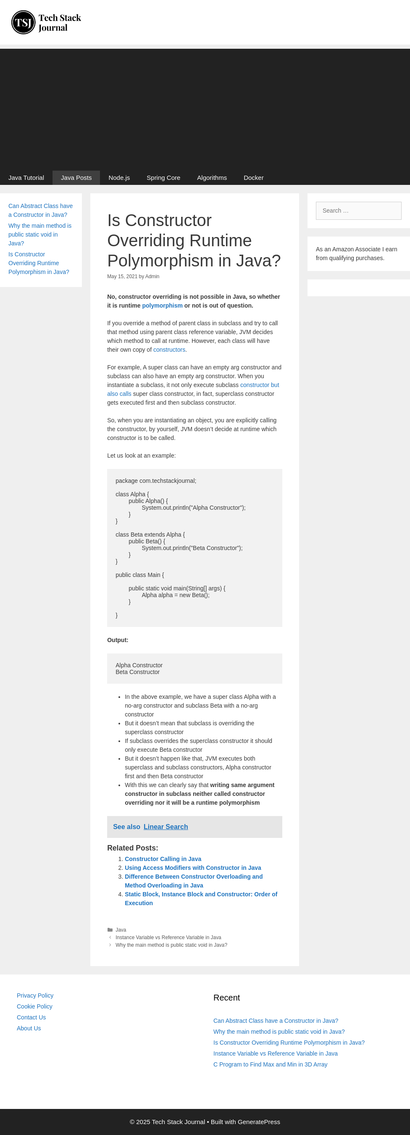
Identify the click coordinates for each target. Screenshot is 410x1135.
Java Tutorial (26, 177)
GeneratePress (259, 1121)
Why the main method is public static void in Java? (171, 945)
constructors (169, 349)
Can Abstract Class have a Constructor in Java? (275, 1020)
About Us (29, 1028)
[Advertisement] (205, 107)
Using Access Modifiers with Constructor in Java (193, 867)
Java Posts (76, 177)
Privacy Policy (35, 995)
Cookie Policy (35, 1006)
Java (121, 930)
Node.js (119, 177)
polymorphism (162, 305)
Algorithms (212, 177)
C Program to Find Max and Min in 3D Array (270, 1064)
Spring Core (163, 177)
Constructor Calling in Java (163, 859)
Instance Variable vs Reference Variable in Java (168, 937)
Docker (254, 177)
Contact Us (31, 1017)
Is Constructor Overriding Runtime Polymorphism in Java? (38, 263)
